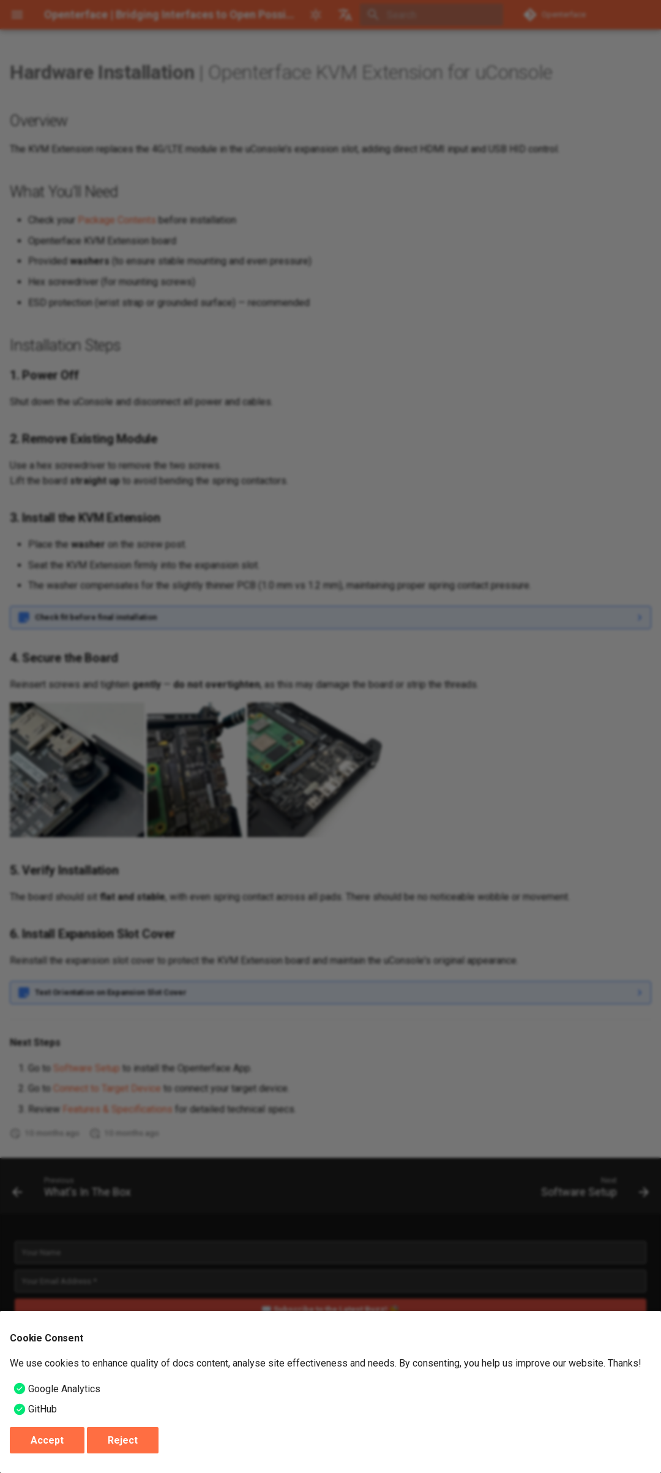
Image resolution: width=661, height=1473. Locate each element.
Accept (47, 1440)
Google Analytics (64, 1389)
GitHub (42, 1409)
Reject (123, 1440)
